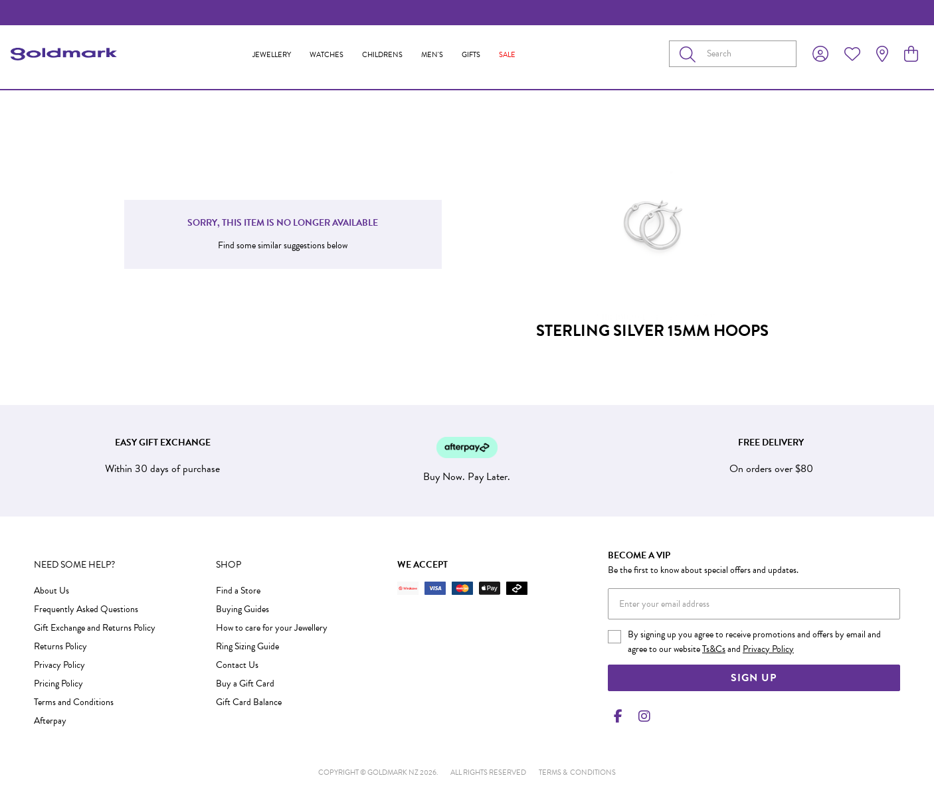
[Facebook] (618, 716)
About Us (51, 591)
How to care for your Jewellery (271, 628)
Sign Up (754, 678)
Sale (507, 54)
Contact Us (237, 665)
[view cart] (911, 54)
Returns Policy (60, 646)
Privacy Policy (59, 665)
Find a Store (238, 591)
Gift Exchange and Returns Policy (94, 628)
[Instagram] (641, 716)
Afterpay (50, 721)
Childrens (382, 54)
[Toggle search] (690, 53)
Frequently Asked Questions (86, 609)
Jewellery (271, 54)
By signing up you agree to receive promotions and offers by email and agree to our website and (754, 641)
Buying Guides (242, 609)
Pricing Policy (58, 683)
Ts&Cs (713, 649)
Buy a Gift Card (245, 683)
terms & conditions (577, 772)
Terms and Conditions (74, 702)
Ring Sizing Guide (247, 646)
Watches (326, 54)
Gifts (471, 54)
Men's (432, 54)
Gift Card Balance (249, 702)
